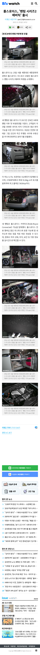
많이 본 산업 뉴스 (8, 548)
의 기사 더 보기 (11, 427)
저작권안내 (32, 646)
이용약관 (13, 646)
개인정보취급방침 (22, 646)
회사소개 (6, 646)
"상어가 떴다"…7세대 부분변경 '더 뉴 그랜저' (21, 512)
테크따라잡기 (7, 628)
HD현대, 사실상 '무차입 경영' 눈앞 (17, 570)
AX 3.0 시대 (7, 602)
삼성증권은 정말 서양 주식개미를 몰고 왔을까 (21, 528)
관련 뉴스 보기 (7, 432)
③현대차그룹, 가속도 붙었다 (24, 623)
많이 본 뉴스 (7, 499)
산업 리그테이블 (8, 615)
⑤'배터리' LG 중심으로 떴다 (24, 619)
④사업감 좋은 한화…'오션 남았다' (26, 621)
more (36, 599)
